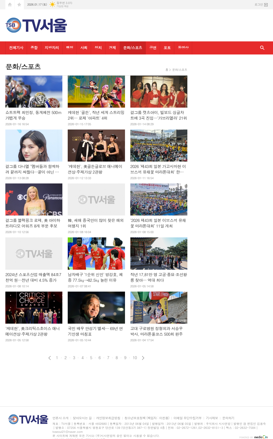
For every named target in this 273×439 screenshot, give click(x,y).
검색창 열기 (262, 47)
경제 (112, 47)
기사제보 (212, 418)
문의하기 (228, 418)
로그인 (259, 4)
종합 (34, 47)
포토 (167, 47)
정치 (97, 47)
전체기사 (16, 47)
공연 (152, 47)
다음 (143, 358)
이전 (50, 358)
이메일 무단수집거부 (187, 418)
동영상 (183, 47)
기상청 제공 (62, 6)
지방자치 (52, 47)
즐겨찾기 (19, 4)
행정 (69, 47)
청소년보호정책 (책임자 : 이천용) (146, 418)
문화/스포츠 (132, 47)
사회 (83, 47)
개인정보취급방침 (108, 418)
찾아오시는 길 (82, 418)
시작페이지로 (9, 4)
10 (135, 357)
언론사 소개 (60, 418)
